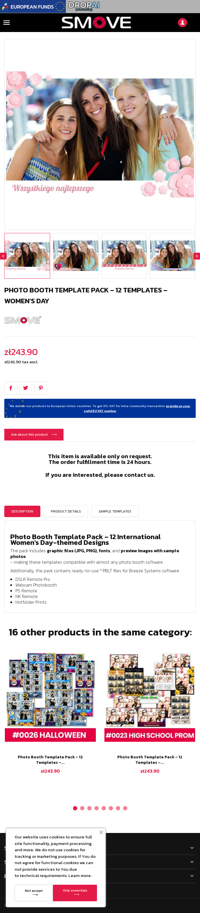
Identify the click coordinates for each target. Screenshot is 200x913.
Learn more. (80, 875)
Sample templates (115, 511)
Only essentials (75, 890)
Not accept (34, 890)
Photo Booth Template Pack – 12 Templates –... (50, 760)
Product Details (66, 511)
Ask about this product (30, 434)
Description (22, 511)
